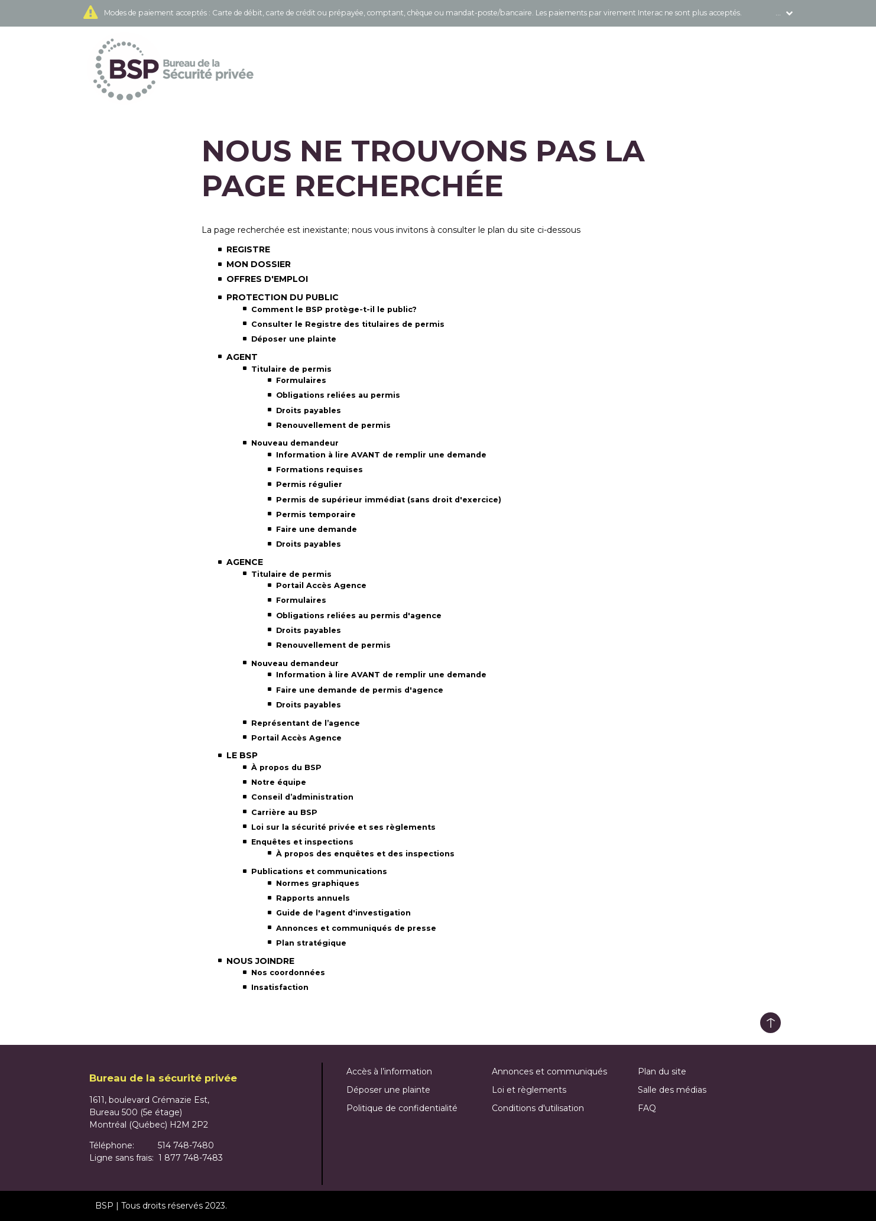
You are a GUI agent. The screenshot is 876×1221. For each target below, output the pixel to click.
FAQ (647, 1108)
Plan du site (662, 1071)
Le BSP (242, 755)
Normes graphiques (317, 883)
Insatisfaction (280, 987)
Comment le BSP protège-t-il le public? (334, 309)
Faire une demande (316, 529)
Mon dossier (258, 264)
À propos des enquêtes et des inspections (365, 853)
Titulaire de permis (291, 369)
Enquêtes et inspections (302, 841)
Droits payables (308, 410)
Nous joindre (260, 961)
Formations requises (319, 469)
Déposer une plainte (293, 339)
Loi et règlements (529, 1089)
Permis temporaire (316, 514)
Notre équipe (278, 782)
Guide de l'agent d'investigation (343, 912)
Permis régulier (309, 484)
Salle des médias (672, 1089)
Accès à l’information (389, 1071)
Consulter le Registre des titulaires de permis (348, 324)
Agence (244, 562)
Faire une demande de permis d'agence (359, 690)
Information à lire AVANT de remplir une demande (381, 454)
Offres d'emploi (267, 279)
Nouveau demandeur (295, 443)
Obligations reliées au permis (338, 395)
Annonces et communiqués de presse (356, 928)
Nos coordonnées (288, 972)
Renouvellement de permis (333, 425)
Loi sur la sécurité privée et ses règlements (343, 827)
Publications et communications (319, 871)
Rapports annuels (313, 898)
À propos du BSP (286, 767)
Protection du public (282, 297)
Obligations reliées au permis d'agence (359, 615)
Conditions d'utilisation (538, 1108)
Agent (242, 357)
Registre (248, 249)
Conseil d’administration (302, 797)
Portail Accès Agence (321, 585)
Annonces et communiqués (549, 1071)
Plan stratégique (311, 943)
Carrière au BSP (284, 812)
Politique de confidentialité (402, 1108)
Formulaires (301, 380)
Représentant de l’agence (305, 723)
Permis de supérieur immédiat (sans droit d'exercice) (388, 499)
